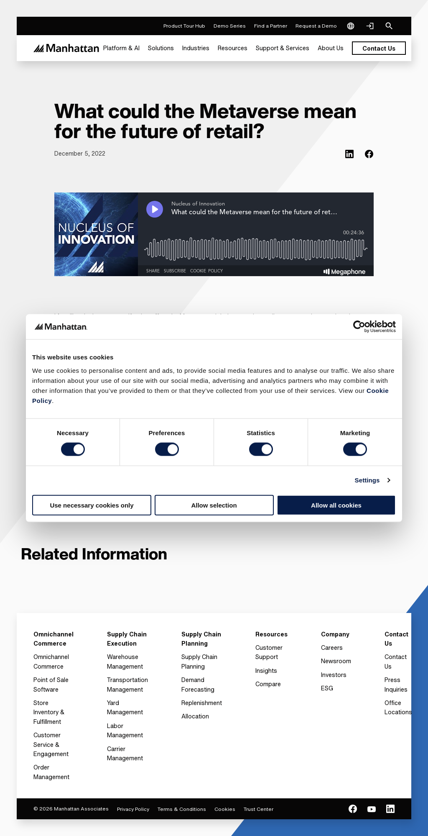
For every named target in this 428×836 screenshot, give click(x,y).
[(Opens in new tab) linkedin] (349, 154)
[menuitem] (121, 48)
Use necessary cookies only (91, 504)
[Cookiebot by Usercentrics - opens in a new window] (359, 327)
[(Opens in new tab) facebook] (369, 154)
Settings (367, 480)
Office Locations (398, 707)
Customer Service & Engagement (51, 744)
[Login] (369, 26)
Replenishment (201, 702)
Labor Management (125, 730)
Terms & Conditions (182, 809)
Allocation (195, 716)
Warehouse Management (125, 661)
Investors (333, 674)
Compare (268, 684)
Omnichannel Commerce (51, 661)
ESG (327, 688)
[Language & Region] (350, 26)
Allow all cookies (336, 504)
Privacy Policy (133, 809)
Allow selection (214, 504)
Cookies (224, 809)
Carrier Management (125, 753)
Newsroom (336, 660)
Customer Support (269, 652)
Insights (266, 670)
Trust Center (258, 809)
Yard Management (125, 707)
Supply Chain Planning (199, 661)
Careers (332, 647)
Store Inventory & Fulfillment (48, 712)
